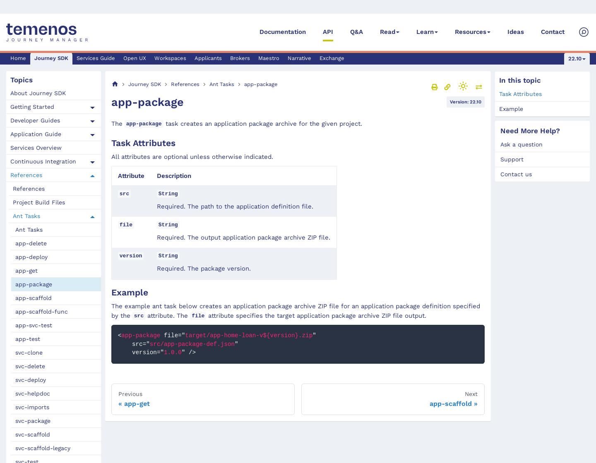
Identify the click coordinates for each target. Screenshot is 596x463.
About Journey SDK (38, 93)
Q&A (356, 32)
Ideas (515, 32)
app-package (33, 284)
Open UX (134, 58)
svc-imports (32, 407)
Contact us (516, 174)
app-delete (31, 243)
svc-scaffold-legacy (42, 448)
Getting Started (32, 106)
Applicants (208, 58)
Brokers (240, 58)
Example (511, 109)
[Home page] (115, 84)
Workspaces (170, 58)
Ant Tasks (26, 216)
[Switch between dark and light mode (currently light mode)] (463, 86)
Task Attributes (520, 94)
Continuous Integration (43, 161)
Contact (553, 32)
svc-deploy (30, 380)
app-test (27, 339)
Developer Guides (35, 120)
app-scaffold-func (41, 311)
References (26, 175)
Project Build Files (39, 202)
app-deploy (31, 257)
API (328, 32)
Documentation (283, 32)
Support (512, 159)
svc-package (32, 420)
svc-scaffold (32, 434)
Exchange (332, 58)
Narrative (299, 58)
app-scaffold (33, 298)
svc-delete (30, 366)
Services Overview (36, 147)
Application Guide (35, 134)
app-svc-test (33, 325)
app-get (26, 270)
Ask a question (521, 144)
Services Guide (96, 58)
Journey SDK (51, 58)
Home (18, 58)
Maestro (268, 58)
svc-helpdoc (32, 393)
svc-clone (29, 352)
